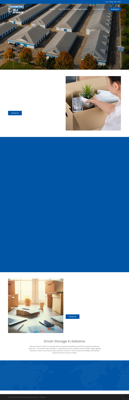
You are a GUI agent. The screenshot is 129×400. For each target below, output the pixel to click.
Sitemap (43, 397)
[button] (15, 113)
